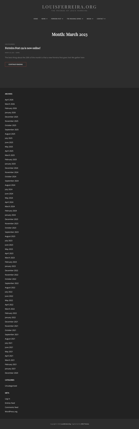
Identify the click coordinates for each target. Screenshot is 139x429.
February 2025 (11, 159)
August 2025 (10, 134)
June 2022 (9, 296)
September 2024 (12, 181)
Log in (7, 399)
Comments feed (11, 407)
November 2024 (11, 172)
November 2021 (11, 326)
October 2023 (10, 228)
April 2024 (9, 202)
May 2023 (9, 249)
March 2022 (10, 309)
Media (89, 19)
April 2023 (9, 253)
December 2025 (11, 117)
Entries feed (10, 403)
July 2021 (8, 343)
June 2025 (9, 142)
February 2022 (11, 313)
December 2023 (11, 219)
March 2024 (10, 206)
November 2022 (11, 275)
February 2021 (11, 364)
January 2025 (10, 164)
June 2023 (9, 245)
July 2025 (8, 138)
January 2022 (10, 317)
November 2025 (11, 121)
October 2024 (10, 176)
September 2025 (12, 129)
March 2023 (10, 257)
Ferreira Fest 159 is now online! (22, 48)
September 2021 (12, 334)
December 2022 (11, 270)
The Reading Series (74, 19)
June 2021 (9, 347)
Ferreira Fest (56, 19)
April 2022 (9, 304)
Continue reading (17, 65)
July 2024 (8, 189)
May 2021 (9, 351)
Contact (100, 19)
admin (18, 53)
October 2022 (10, 279)
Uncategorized (10, 44)
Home (36, 19)
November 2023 (11, 223)
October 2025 (10, 125)
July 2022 (8, 292)
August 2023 (10, 236)
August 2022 (10, 287)
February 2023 (11, 262)
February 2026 (11, 108)
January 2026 (10, 112)
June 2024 (9, 193)
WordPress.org (11, 411)
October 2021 (10, 330)
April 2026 (9, 99)
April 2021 (9, 356)
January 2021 (10, 368)
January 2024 (10, 215)
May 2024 (9, 198)
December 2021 (11, 321)
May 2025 (9, 146)
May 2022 (9, 300)
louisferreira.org (69, 7)
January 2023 (10, 266)
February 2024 (11, 210)
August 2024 (10, 185)
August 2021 (10, 339)
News (44, 19)
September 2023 (12, 232)
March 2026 (10, 104)
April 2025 (9, 151)
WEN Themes (85, 424)
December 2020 (11, 373)
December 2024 (11, 168)
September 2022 (12, 283)
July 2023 (8, 240)
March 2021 (10, 360)
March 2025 (10, 155)
